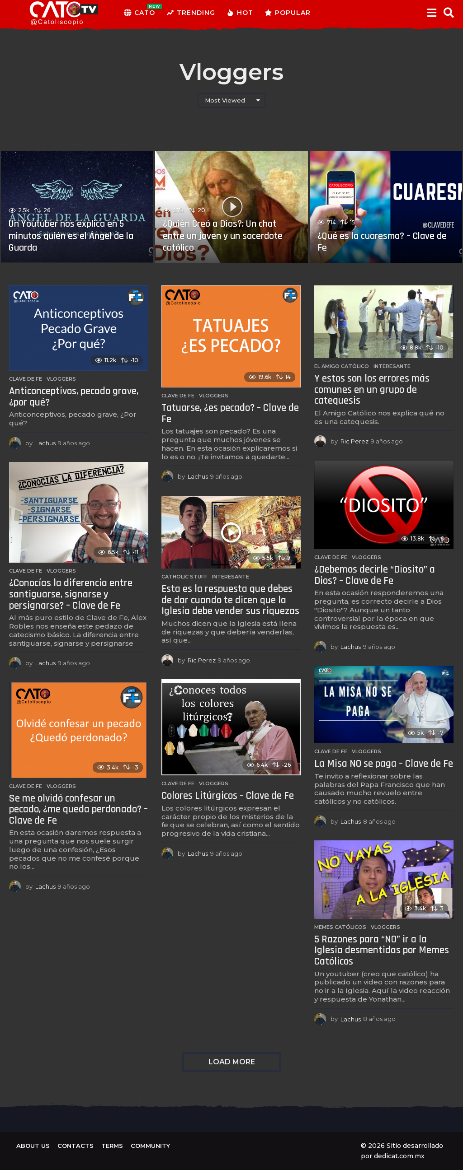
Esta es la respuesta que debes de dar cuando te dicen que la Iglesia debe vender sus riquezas (230, 600)
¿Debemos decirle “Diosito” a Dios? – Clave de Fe (374, 575)
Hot (240, 13)
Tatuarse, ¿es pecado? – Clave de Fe (230, 413)
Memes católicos (340, 927)
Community (150, 1145)
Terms (112, 1145)
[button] (431, 13)
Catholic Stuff (184, 576)
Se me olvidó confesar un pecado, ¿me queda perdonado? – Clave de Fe (78, 809)
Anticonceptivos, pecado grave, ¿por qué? (73, 397)
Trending (190, 13)
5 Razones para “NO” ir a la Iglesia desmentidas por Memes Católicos (381, 950)
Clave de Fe (25, 379)
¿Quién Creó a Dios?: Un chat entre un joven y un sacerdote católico (223, 236)
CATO (139, 13)
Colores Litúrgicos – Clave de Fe (227, 795)
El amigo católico (341, 366)
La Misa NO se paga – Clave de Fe (383, 763)
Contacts (75, 1145)
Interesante (392, 366)
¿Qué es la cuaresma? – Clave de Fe (382, 242)
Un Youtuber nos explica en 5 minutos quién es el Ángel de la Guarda (71, 236)
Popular (288, 13)
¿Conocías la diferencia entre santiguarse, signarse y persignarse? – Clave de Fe (70, 594)
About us (33, 1145)
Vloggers (61, 379)
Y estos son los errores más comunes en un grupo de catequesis (372, 389)
